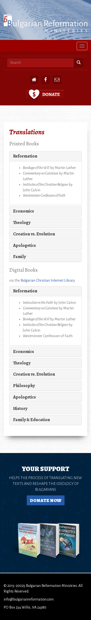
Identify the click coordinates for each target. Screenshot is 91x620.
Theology (21, 222)
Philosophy (24, 386)
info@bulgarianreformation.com (29, 599)
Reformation (25, 156)
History (20, 408)
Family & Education (31, 420)
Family (19, 256)
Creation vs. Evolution (34, 234)
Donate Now (45, 500)
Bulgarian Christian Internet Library (48, 280)
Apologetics (24, 245)
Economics (23, 211)
